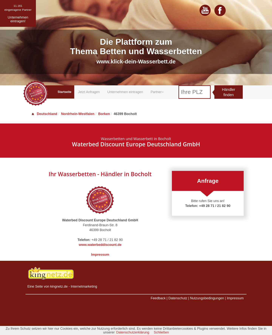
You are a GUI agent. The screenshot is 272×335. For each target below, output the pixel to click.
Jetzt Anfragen (89, 92)
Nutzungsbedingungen (207, 298)
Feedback (158, 298)
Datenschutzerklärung (132, 332)
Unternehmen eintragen (125, 92)
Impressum (100, 254)
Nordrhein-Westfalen (77, 114)
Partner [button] (157, 92)
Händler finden (228, 92)
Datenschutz (177, 298)
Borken (104, 114)
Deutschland (44, 114)
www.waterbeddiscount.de (100, 245)
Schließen (161, 332)
